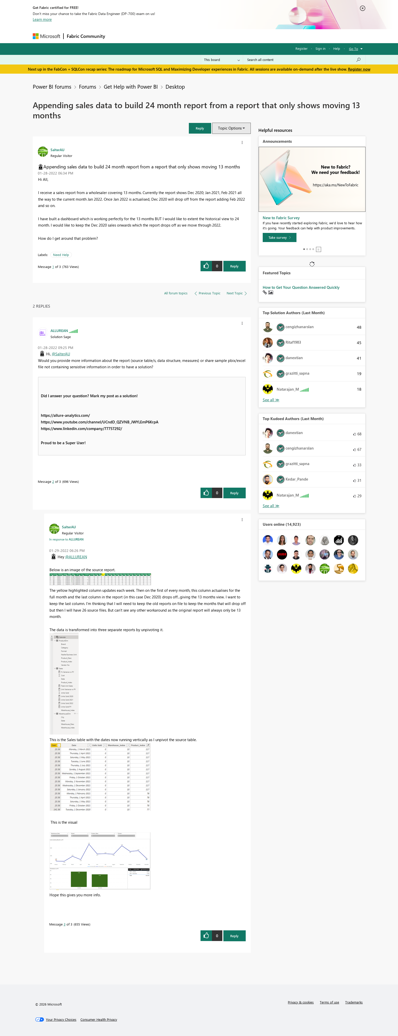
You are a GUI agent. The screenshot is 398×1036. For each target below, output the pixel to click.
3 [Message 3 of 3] (64, 924)
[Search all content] (304, 60)
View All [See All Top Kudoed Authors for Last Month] (271, 506)
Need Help (61, 254)
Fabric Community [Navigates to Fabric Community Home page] (86, 36)
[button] (200, 128)
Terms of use (329, 1002)
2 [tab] (307, 249)
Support (246, 36)
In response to (66, 539)
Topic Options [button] (230, 128)
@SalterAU (61, 353)
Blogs (205, 36)
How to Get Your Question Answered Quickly (301, 287)
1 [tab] (304, 249)
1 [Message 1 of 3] (53, 266)
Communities (182, 36)
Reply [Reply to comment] (234, 493)
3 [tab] (310, 249)
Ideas (160, 36)
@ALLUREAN (76, 556)
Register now (359, 69)
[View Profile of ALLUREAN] (59, 330)
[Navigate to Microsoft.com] (46, 36)
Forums (116, 36)
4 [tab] (313, 249)
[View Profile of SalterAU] (57, 149)
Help (336, 48)
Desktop (175, 86)
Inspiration (139, 36)
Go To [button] (353, 48)
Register (301, 48)
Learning (224, 36)
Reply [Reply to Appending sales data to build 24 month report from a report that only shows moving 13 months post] (234, 266)
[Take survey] (279, 237)
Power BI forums (52, 86)
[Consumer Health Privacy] (98, 1019)
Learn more (42, 19)
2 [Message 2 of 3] (53, 481)
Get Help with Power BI (131, 86)
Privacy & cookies (301, 1002)
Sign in (320, 48)
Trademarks (354, 1002)
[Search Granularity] (222, 60)
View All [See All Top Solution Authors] (271, 400)
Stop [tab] (318, 249)
